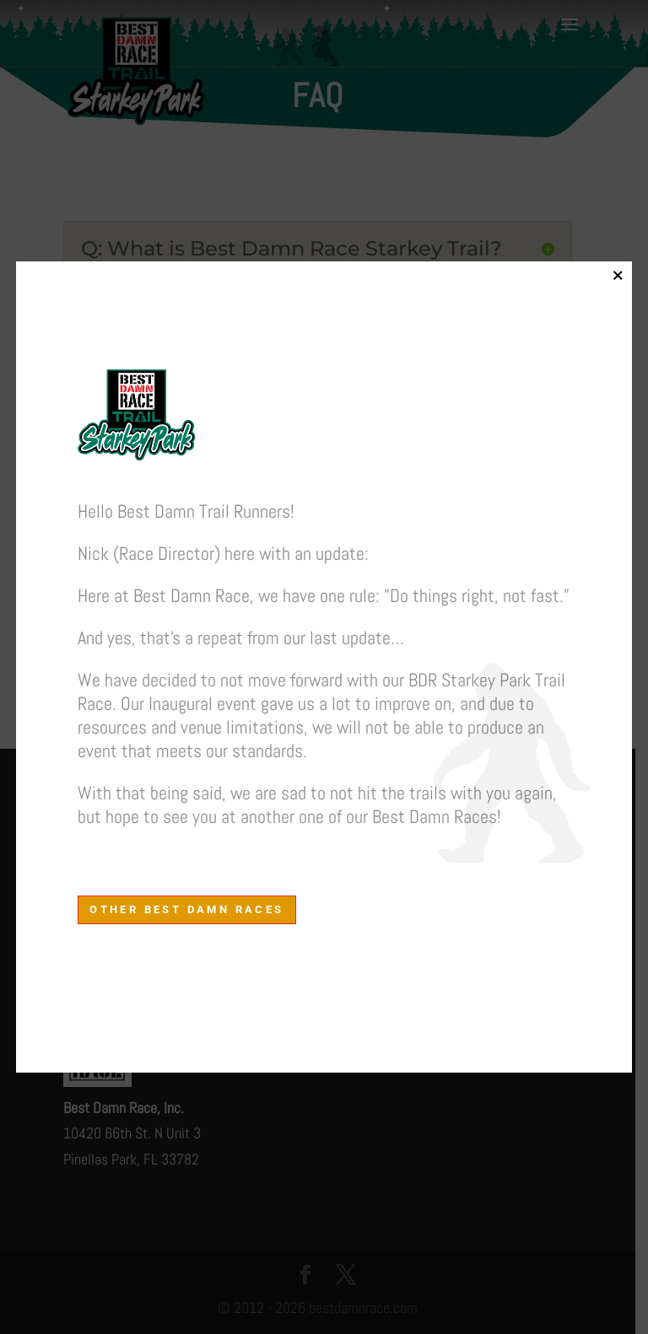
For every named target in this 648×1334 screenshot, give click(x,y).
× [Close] (618, 274)
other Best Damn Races (186, 909)
